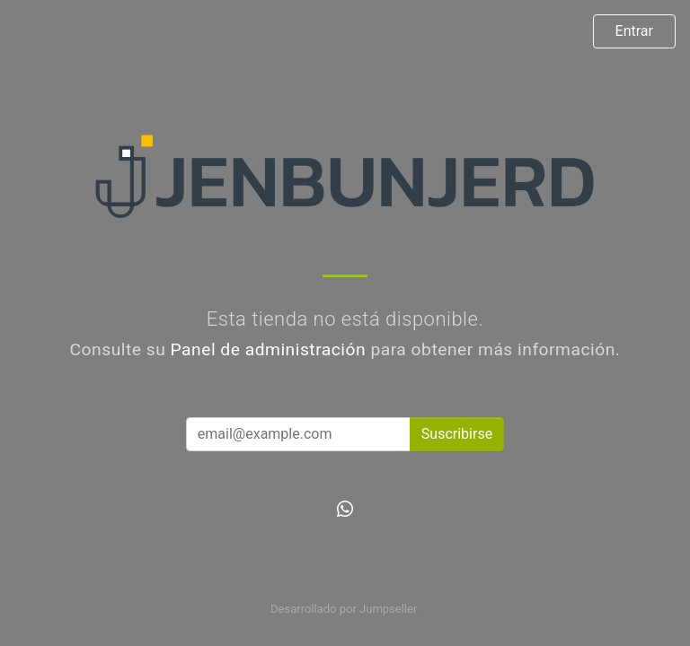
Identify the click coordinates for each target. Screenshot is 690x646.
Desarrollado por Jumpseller (343, 608)
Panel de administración (269, 349)
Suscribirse (456, 433)
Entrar (634, 30)
